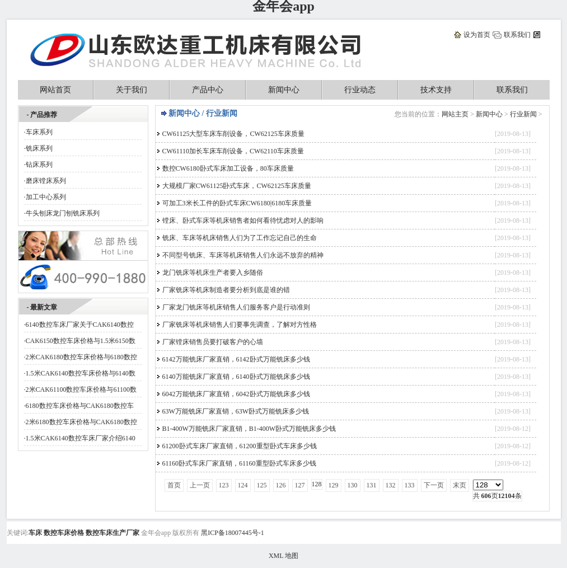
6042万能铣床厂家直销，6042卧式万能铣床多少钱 (236, 394)
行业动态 (360, 90)
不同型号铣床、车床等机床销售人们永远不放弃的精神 (243, 255)
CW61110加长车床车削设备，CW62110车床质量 (233, 151)
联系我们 (517, 35)
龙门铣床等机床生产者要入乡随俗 (212, 272)
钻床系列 (39, 164)
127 (300, 485)
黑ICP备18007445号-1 (232, 533)
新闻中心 (283, 90)
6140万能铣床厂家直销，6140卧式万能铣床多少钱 (236, 377)
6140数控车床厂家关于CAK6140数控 (80, 324)
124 (243, 485)
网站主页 (455, 114)
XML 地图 (283, 556)
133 (410, 485)
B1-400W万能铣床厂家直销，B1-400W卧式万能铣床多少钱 (249, 429)
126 (281, 485)
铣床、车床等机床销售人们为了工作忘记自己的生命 (239, 238)
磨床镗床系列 (46, 181)
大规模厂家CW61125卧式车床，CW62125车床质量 (236, 186)
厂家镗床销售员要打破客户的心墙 (212, 342)
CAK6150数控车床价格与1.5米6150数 (80, 341)
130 (353, 485)
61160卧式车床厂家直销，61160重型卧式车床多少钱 (239, 463)
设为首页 (476, 35)
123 (224, 485)
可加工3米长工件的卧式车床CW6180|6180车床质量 (237, 203)
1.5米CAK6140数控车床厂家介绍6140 (80, 438)
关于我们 (131, 90)
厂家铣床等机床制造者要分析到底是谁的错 (226, 290)
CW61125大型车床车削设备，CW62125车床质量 (233, 134)
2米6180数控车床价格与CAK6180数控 (81, 422)
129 (334, 485)
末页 (459, 485)
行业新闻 (523, 114)
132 (391, 485)
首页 (174, 485)
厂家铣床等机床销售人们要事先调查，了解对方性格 (239, 324)
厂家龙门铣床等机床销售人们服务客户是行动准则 (236, 307)
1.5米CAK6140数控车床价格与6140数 (80, 373)
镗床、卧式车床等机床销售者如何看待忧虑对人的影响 (243, 220)
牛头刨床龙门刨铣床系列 (63, 213)
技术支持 (436, 90)
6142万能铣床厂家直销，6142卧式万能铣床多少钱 (236, 359)
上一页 (200, 485)
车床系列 (39, 132)
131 (372, 485)
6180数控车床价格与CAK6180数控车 (80, 406)
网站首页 (55, 90)
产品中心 (207, 90)
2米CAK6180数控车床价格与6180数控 (81, 357)
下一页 (434, 485)
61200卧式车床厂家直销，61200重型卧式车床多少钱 (239, 446)
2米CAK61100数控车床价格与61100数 (81, 389)
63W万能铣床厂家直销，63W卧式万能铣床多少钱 (236, 411)
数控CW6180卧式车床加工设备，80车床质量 (228, 168)
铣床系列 (39, 148)
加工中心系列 (46, 197)
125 (262, 485)
